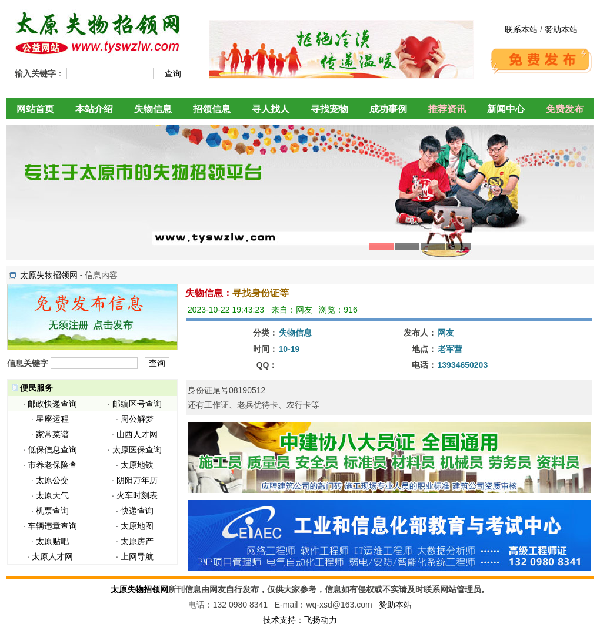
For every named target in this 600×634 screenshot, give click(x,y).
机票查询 (52, 510)
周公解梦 (137, 419)
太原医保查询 (137, 449)
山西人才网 (137, 434)
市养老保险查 (52, 464)
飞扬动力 (320, 620)
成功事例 (388, 109)
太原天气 (52, 495)
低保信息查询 (52, 449)
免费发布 (565, 109)
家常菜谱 (52, 434)
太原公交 (52, 480)
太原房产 (137, 541)
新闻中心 (506, 109)
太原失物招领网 (49, 275)
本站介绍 (94, 109)
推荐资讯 (447, 109)
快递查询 (137, 510)
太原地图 (137, 526)
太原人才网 (52, 556)
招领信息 (212, 109)
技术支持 (279, 620)
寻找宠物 (329, 109)
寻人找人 (270, 109)
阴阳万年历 (137, 480)
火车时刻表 (137, 495)
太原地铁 (137, 464)
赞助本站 (561, 29)
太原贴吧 (52, 541)
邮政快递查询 (52, 403)
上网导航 (137, 556)
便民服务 (36, 388)
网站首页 (35, 109)
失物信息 (153, 109)
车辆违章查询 (52, 526)
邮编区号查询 (137, 403)
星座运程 (52, 419)
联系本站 (521, 29)
